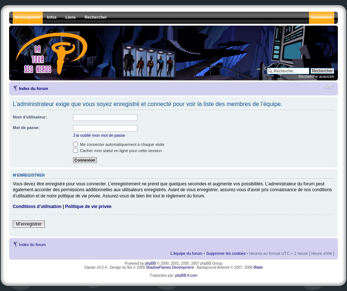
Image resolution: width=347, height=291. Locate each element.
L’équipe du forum (186, 253)
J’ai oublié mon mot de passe (99, 135)
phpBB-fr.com (186, 275)
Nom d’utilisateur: (30, 117)
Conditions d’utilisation (37, 206)
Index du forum (33, 88)
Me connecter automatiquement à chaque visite (118, 144)
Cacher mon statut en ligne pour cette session (117, 150)
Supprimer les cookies (225, 253)
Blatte (258, 267)
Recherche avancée (316, 76)
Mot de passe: (26, 127)
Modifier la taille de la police (329, 87)
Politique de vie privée (88, 206)
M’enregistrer (29, 224)
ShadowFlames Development (170, 267)
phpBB (150, 263)
